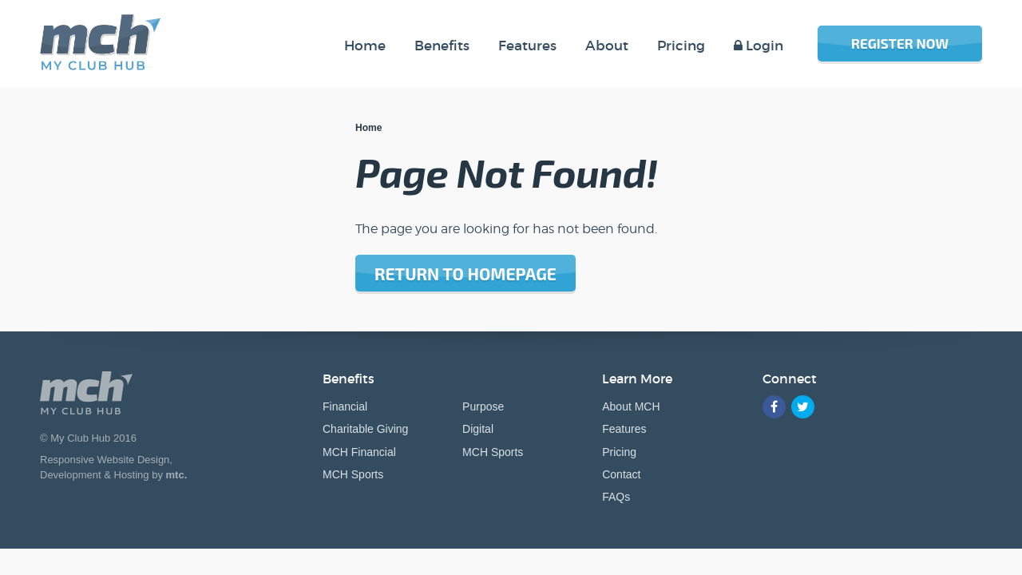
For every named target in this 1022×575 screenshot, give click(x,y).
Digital (477, 428)
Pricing (619, 452)
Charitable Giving (365, 428)
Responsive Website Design (104, 460)
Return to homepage (465, 274)
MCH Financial (359, 452)
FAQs (616, 496)
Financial (345, 406)
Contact (621, 474)
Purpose (483, 406)
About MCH (631, 406)
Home (368, 127)
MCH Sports (353, 474)
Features (624, 428)
